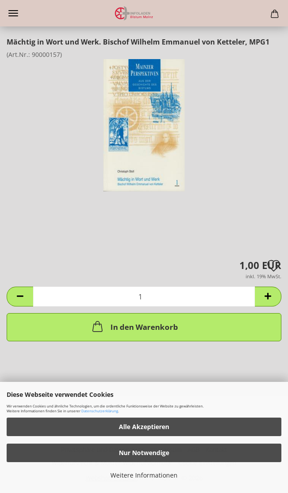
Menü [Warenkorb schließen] (13, 13)
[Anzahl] (144, 296)
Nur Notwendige (144, 452)
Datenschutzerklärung (99, 410)
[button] (20, 296)
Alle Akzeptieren (144, 426)
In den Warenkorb (134, 326)
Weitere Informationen (144, 475)
